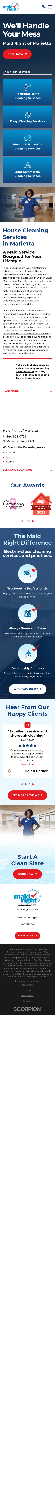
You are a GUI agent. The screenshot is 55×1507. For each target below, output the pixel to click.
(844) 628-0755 (27, 905)
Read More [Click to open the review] (27, 764)
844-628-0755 (16, 436)
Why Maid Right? (28, 689)
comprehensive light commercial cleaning (26, 333)
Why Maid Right (27, 917)
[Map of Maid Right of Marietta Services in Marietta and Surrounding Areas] (27, 411)
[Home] (11, 7)
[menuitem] (27, 984)
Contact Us (27, 923)
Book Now (17, 54)
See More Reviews (28, 795)
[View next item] (33, 521)
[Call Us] (44, 7)
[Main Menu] (50, 7)
